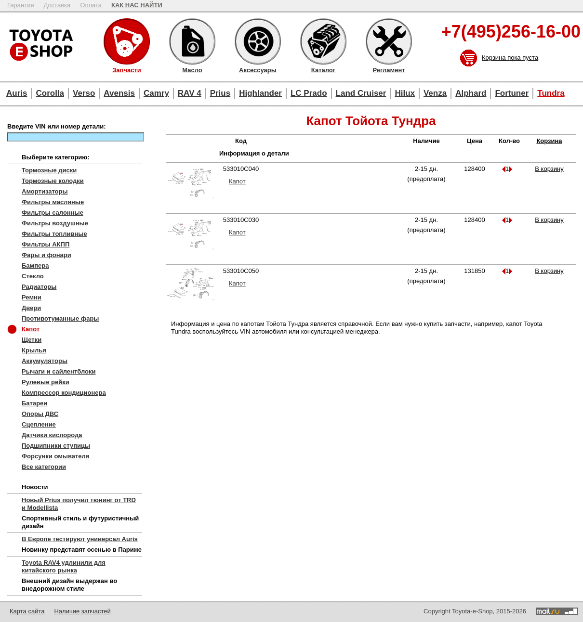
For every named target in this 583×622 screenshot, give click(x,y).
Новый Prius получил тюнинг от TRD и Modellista (79, 503)
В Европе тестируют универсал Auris (80, 539)
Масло (192, 41)
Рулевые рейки (45, 382)
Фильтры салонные (52, 212)
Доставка (56, 5)
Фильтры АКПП (45, 244)
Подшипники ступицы (56, 445)
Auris (16, 93)
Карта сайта (27, 611)
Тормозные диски (49, 170)
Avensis (119, 93)
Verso (84, 93)
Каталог (323, 41)
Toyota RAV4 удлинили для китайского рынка (64, 566)
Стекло (33, 276)
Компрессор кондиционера (64, 392)
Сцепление (39, 424)
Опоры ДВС (40, 413)
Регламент (389, 41)
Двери (31, 307)
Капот (31, 329)
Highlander (260, 93)
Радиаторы (39, 286)
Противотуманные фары (60, 318)
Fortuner (512, 93)
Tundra (550, 93)
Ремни (31, 297)
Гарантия (20, 5)
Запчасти (127, 41)
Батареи (34, 403)
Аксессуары (258, 41)
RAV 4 (189, 93)
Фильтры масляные (53, 202)
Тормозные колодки (53, 180)
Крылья (34, 350)
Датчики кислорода (52, 435)
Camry (156, 93)
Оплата (91, 5)
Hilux (405, 93)
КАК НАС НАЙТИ (136, 5)
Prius (220, 93)
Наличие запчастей (82, 611)
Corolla (50, 93)
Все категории (44, 466)
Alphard (470, 93)
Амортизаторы (45, 191)
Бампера (35, 265)
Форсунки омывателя (55, 456)
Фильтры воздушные (55, 223)
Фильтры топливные (54, 233)
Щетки (31, 339)
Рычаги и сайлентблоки (59, 371)
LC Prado (309, 93)
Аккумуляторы (44, 360)
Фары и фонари (46, 255)
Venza (435, 93)
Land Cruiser (361, 93)
